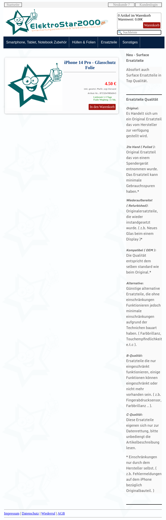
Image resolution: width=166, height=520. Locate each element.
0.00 (138, 19)
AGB (61, 513)
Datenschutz (30, 513)
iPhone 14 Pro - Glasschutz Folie (90, 65)
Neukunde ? (121, 4)
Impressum (11, 513)
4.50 (109, 83)
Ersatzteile (109, 42)
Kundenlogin (149, 4)
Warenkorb (152, 25)
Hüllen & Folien (84, 42)
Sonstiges (130, 42)
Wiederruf (48, 513)
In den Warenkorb (102, 107)
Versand (112, 89)
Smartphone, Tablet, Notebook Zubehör (36, 42)
